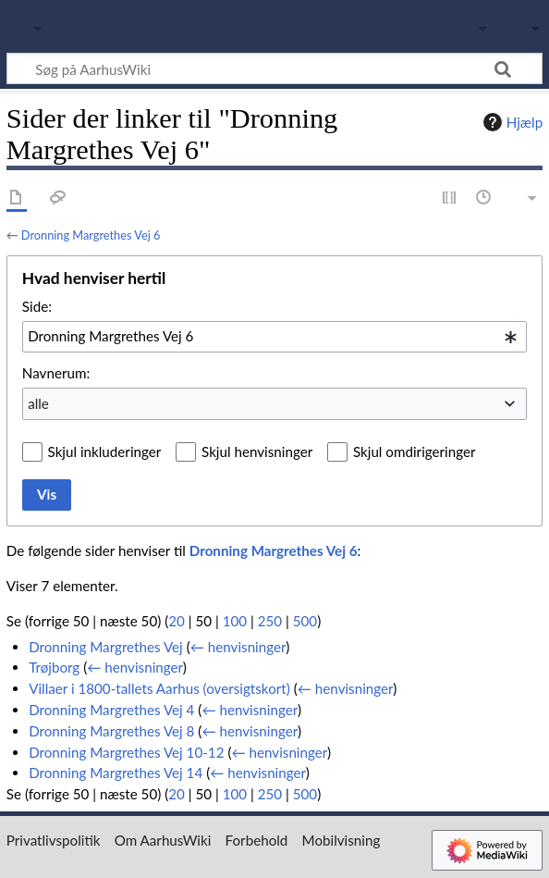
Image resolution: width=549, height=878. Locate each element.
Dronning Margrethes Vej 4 (111, 709)
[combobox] (274, 336)
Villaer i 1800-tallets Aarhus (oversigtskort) (159, 688)
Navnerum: (56, 373)
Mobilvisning (341, 840)
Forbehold (257, 840)
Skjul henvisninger (256, 451)
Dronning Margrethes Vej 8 (111, 731)
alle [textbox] (38, 403)
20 (176, 620)
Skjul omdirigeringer (414, 451)
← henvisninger (238, 646)
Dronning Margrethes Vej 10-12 (126, 752)
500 (305, 620)
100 (235, 620)
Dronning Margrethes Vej (106, 646)
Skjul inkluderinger (105, 451)
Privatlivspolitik (53, 840)
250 (270, 620)
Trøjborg (54, 667)
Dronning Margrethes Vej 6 (91, 235)
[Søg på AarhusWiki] (274, 68)
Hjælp (511, 122)
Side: (37, 306)
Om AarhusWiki (163, 840)
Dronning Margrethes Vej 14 (115, 772)
